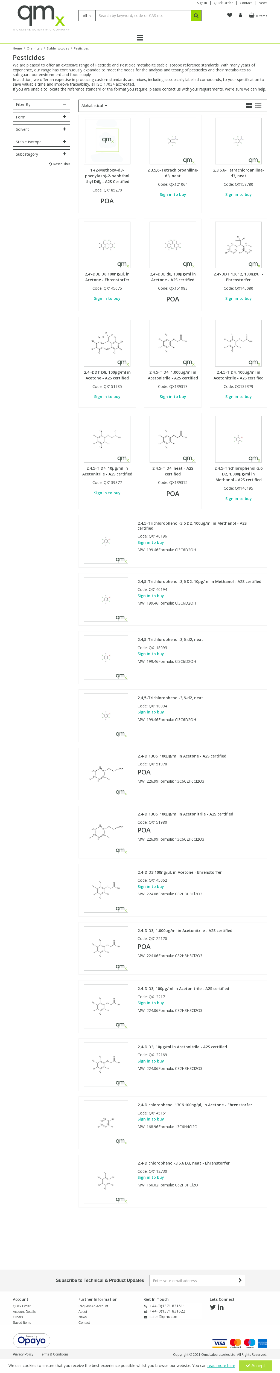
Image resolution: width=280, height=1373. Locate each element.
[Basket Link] (257, 15)
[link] (213, 1307)
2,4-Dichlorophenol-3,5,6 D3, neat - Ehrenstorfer (184, 1163)
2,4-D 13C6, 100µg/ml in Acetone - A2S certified (182, 756)
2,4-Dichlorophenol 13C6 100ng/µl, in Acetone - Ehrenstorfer (195, 1104)
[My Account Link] (240, 15)
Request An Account (93, 1306)
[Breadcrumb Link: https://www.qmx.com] (17, 48)
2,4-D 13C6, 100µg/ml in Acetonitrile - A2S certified (185, 814)
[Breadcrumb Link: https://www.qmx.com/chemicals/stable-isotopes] (58, 48)
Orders (18, 1317)
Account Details (24, 1312)
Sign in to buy (173, 194)
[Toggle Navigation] (140, 38)
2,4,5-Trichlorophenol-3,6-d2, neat (170, 639)
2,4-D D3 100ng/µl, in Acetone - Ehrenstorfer (180, 872)
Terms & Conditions (54, 1354)
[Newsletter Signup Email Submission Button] (240, 1280)
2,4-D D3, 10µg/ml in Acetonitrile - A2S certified (182, 1046)
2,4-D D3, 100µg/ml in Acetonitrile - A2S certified (183, 988)
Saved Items (22, 1323)
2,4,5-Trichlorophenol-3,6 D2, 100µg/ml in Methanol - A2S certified (192, 525)
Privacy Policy (23, 1354)
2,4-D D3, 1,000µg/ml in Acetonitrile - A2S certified (185, 930)
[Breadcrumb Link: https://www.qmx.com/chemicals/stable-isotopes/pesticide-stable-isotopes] (81, 48)
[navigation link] (230, 15)
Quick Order (223, 3)
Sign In (202, 3)
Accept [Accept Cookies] (255, 1365)
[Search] (143, 15)
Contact (246, 3)
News (263, 3)
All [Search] (85, 15)
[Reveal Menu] (140, 37)
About (82, 1312)
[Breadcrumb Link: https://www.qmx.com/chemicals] (34, 48)
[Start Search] (196, 15)
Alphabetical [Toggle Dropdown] (92, 105)
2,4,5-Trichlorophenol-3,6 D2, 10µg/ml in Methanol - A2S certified (199, 581)
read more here (221, 1365)
